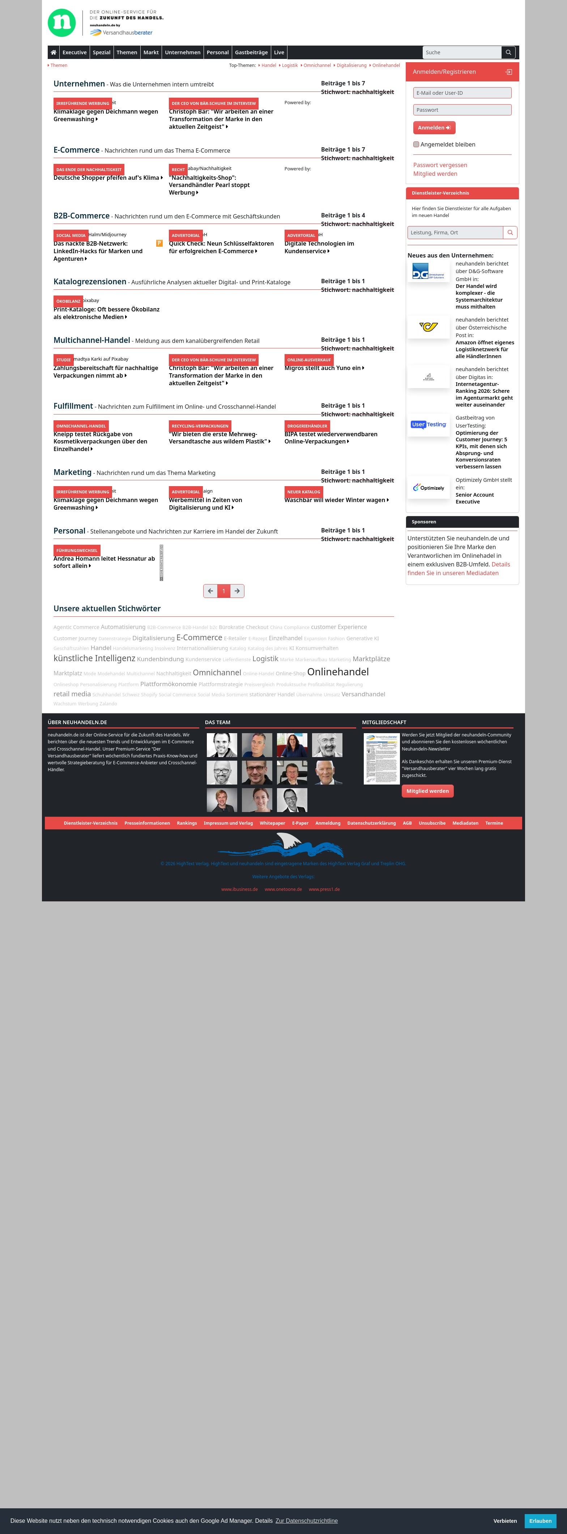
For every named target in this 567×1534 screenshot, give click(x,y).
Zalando (109, 1336)
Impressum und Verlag (228, 1456)
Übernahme (309, 1327)
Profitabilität (321, 1317)
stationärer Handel (272, 1326)
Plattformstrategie (221, 1316)
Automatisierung (123, 1260)
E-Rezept (257, 1271)
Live (279, 52)
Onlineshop (66, 1317)
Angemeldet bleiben (448, 144)
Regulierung (349, 1317)
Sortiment (237, 1327)
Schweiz (131, 1327)
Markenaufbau (311, 1292)
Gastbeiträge (251, 52)
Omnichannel (316, 65)
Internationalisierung (202, 1280)
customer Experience (339, 1260)
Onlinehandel (385, 65)
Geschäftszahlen (71, 1281)
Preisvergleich (259, 1317)
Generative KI (362, 1270)
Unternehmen (183, 52)
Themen (127, 52)
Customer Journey (75, 1270)
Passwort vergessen (440, 165)
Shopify (149, 1327)
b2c (213, 1260)
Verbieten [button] (505, 1521)
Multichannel (141, 1306)
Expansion (315, 1271)
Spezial (102, 52)
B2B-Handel (195, 1260)
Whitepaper (272, 1456)
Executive (75, 52)
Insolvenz (165, 1281)
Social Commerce (177, 1327)
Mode (90, 1306)
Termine (494, 1456)
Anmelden (434, 127)
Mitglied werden (435, 174)
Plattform (128, 1317)
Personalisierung (98, 1317)
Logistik (288, 65)
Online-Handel (258, 1306)
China (276, 1260)
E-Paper (300, 1456)
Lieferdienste (237, 1292)
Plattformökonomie (168, 1316)
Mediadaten (466, 1456)
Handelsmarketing (133, 1281)
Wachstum (65, 1336)
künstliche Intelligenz (95, 1291)
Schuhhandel (107, 1327)
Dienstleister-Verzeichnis (91, 1456)
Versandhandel (363, 1326)
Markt (151, 52)
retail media (72, 1326)
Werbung (88, 1336)
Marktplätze (371, 1291)
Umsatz (332, 1327)
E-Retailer (235, 1270)
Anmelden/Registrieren (444, 72)
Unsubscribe (432, 1456)
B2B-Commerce (164, 1260)
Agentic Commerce (76, 1260)
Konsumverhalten (317, 1280)
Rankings (187, 1456)
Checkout (257, 1260)
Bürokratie (231, 1260)
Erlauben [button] (540, 1521)
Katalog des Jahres (268, 1281)
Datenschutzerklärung (372, 1456)
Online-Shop (291, 1306)
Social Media (211, 1327)
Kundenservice (203, 1292)
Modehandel (111, 1306)
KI (291, 1280)
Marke (287, 1292)
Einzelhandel (285, 1271)
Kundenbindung (160, 1292)
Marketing (340, 1292)
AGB (407, 1456)
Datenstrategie (114, 1271)
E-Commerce (199, 1270)
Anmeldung (327, 1456)
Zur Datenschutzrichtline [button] (307, 1521)
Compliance (297, 1260)
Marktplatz (68, 1306)
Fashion (336, 1271)
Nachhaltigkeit (173, 1306)
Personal (218, 52)
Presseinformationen (147, 1456)
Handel (267, 65)
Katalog (238, 1281)
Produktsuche (291, 1317)
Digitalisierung (350, 65)
